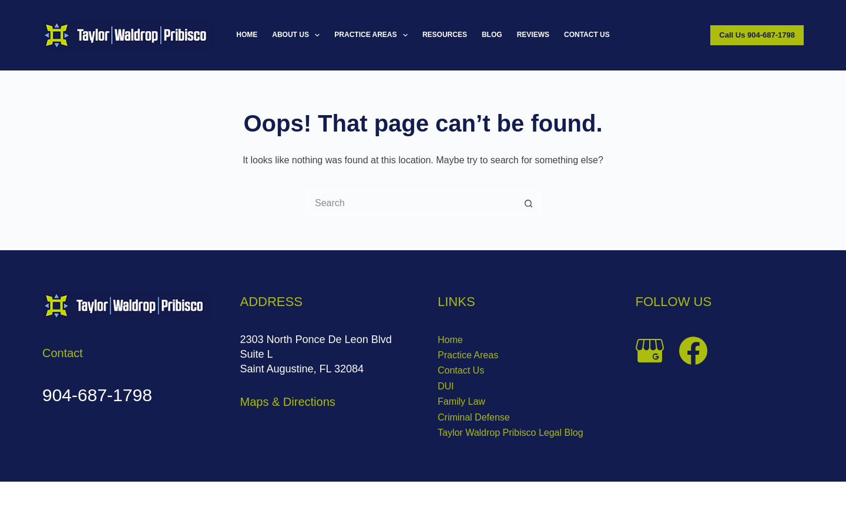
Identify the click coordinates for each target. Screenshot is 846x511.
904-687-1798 (97, 395)
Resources (444, 35)
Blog (492, 35)
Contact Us (587, 35)
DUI (446, 386)
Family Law (461, 401)
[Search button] (528, 203)
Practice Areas (373, 35)
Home (246, 35)
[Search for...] (411, 203)
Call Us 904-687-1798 (757, 35)
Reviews (533, 35)
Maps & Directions (287, 401)
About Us (298, 35)
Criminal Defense (474, 417)
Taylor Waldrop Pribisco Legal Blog (510, 433)
